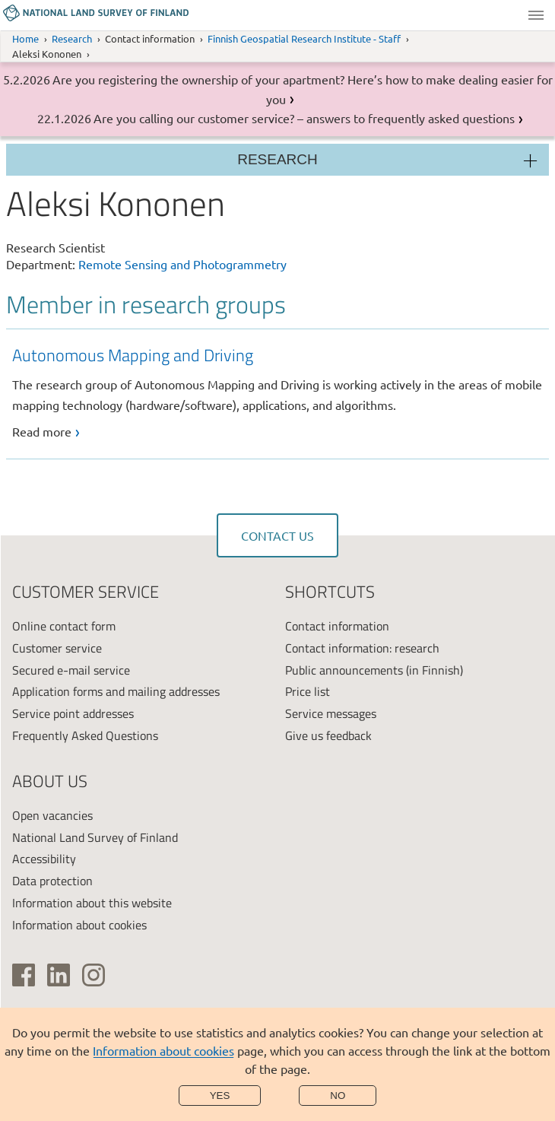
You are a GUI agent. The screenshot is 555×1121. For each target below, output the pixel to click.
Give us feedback (328, 735)
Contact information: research (362, 648)
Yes (220, 1095)
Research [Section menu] (277, 159)
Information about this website (92, 903)
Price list (307, 691)
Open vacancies (52, 815)
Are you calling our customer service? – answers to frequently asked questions (304, 117)
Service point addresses (73, 713)
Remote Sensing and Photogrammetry (182, 264)
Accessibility (44, 858)
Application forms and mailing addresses (116, 691)
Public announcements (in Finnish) (374, 670)
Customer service (57, 648)
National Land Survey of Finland (95, 837)
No (337, 1095)
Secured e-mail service (71, 670)
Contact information (337, 626)
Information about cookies (163, 1050)
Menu (536, 15)
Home (25, 38)
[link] (281, 392)
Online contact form (64, 626)
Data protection (52, 881)
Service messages (330, 713)
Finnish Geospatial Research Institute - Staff (304, 38)
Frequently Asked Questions (85, 735)
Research (72, 38)
